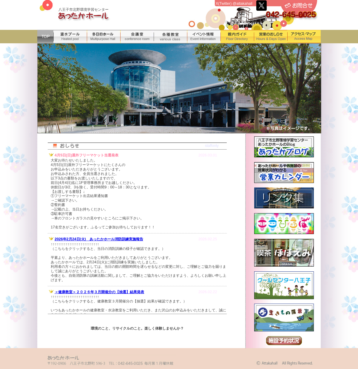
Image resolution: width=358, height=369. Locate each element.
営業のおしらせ (270, 36)
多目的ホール (103, 36)
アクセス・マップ (304, 36)
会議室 (137, 36)
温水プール (70, 36)
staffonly (212, 146)
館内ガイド (237, 36)
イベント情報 (203, 36)
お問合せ (298, 5)
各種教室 (170, 36)
